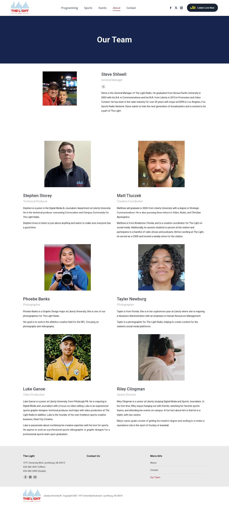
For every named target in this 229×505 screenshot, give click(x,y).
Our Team (155, 477)
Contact (154, 470)
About (153, 463)
